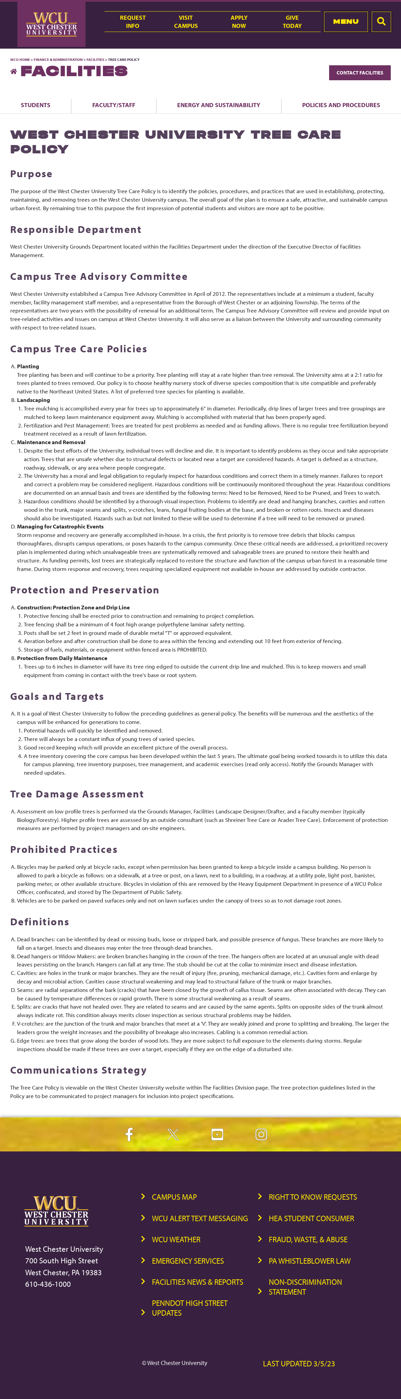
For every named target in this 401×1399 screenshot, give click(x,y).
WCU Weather (176, 1239)
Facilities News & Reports (197, 1282)
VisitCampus (186, 21)
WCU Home (20, 59)
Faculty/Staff (113, 105)
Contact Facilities (360, 72)
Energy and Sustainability (218, 105)
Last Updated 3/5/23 (299, 1363)
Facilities (95, 59)
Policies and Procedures (341, 105)
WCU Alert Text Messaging (200, 1218)
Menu (346, 21)
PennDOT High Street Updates (190, 1308)
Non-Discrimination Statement (305, 1287)
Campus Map (174, 1197)
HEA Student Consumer (311, 1218)
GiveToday (292, 21)
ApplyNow (239, 21)
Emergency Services (188, 1261)
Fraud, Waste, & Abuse (308, 1239)
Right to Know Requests (313, 1197)
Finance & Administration (58, 59)
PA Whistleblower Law (310, 1261)
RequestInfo (133, 21)
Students (35, 105)
